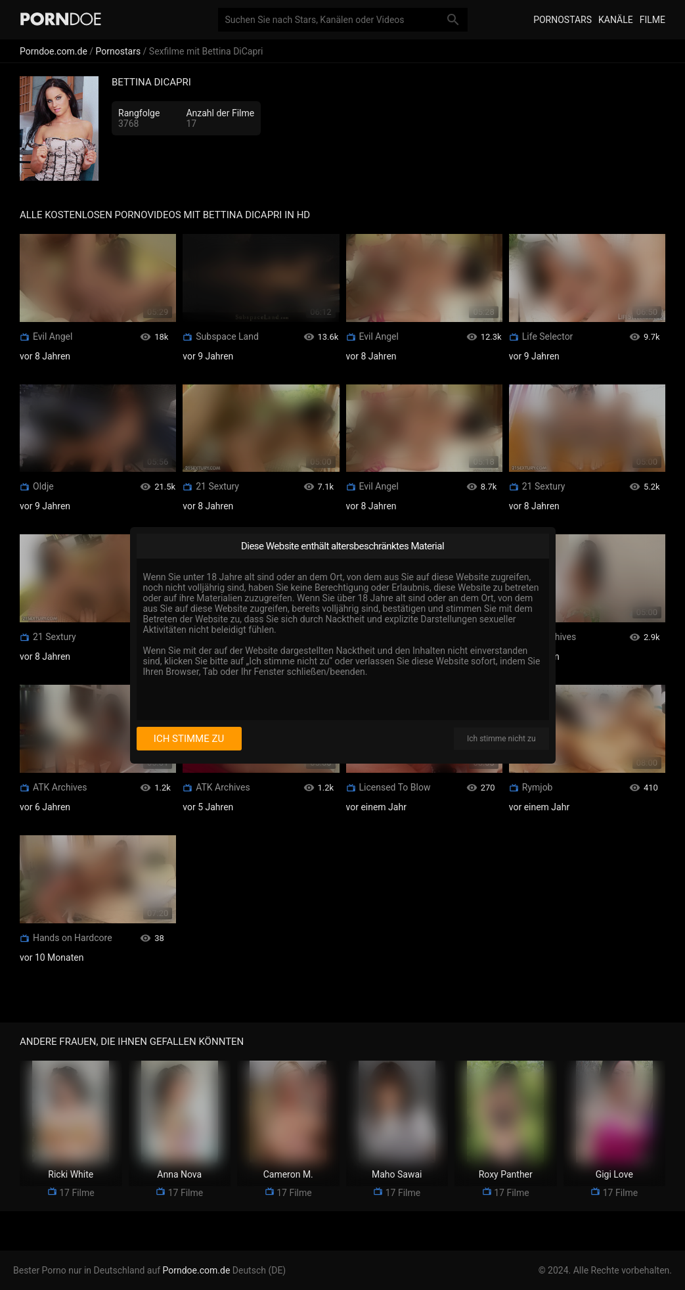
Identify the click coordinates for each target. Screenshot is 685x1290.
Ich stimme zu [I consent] (189, 739)
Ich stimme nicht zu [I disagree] (501, 738)
